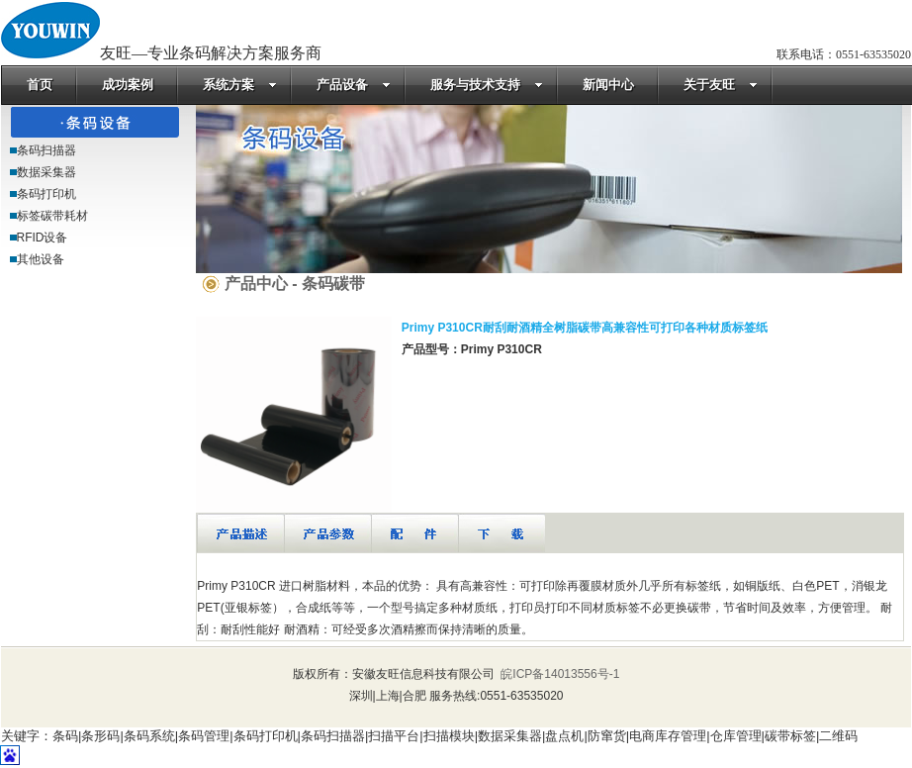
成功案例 (127, 84)
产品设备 (354, 84)
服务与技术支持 (486, 84)
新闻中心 (608, 84)
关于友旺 (721, 84)
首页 (39, 84)
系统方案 (240, 84)
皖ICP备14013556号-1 (558, 674)
